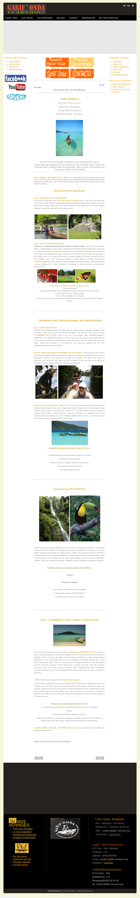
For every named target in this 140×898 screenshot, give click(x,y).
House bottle (117, 61)
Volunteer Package (15, 69)
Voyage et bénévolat (24, 837)
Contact (73, 18)
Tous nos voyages (23, 828)
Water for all (117, 64)
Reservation (88, 18)
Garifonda (108, 863)
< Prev (38, 758)
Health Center (117, 69)
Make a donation (118, 87)
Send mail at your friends (121, 89)
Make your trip (14, 67)
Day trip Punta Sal (108, 18)
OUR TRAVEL (27, 18)
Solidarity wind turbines (121, 67)
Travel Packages (15, 61)
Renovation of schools (120, 75)
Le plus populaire (22, 831)
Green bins (116, 72)
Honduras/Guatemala (24, 834)
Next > (99, 758)
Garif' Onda (11, 18)
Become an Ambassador (121, 84)
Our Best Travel (14, 64)
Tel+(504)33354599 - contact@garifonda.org (76, 891)
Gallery (60, 18)
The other (116, 92)
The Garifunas (45, 18)
